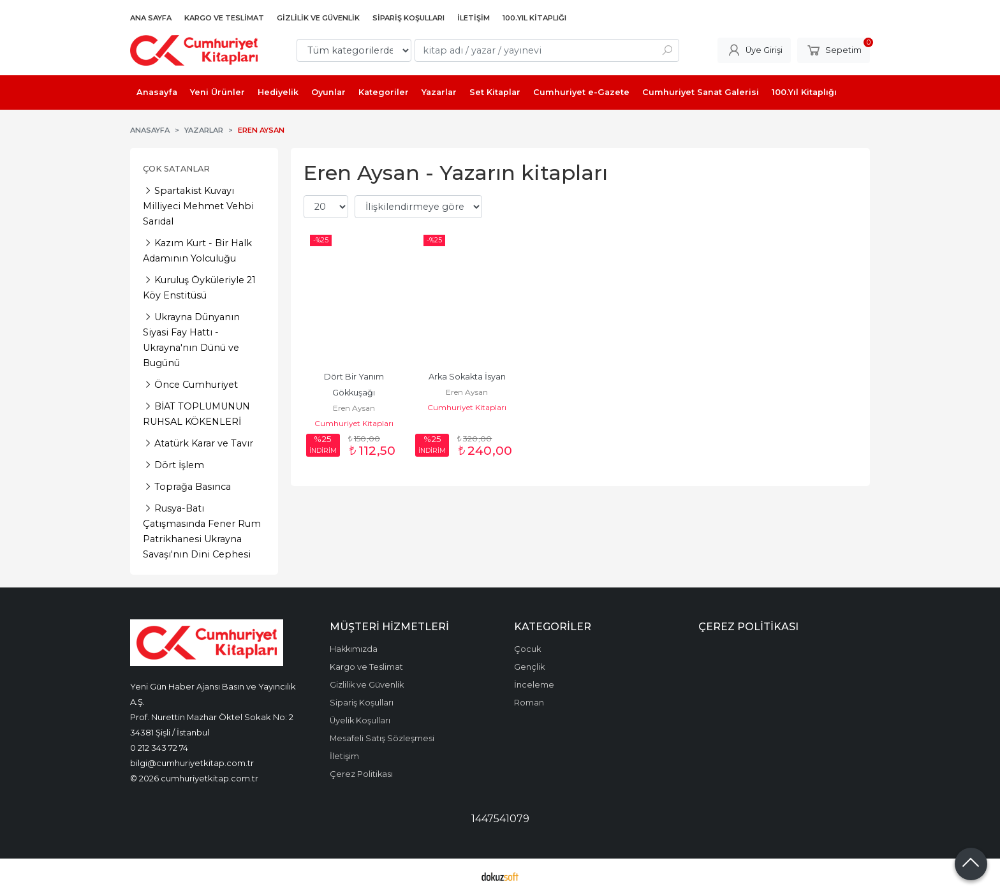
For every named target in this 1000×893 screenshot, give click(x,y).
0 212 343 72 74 (159, 747)
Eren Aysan (354, 408)
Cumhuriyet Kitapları (353, 423)
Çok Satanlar (176, 168)
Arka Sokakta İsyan (467, 376)
